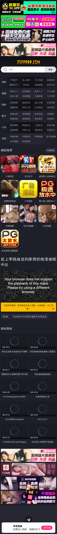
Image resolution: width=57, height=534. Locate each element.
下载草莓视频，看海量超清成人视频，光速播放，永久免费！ (29, 307)
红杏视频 (14, 141)
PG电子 (14, 80)
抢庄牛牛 (51, 84)
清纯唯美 (26, 118)
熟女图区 (39, 118)
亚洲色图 (26, 113)
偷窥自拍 (14, 113)
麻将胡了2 (14, 84)
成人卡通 (39, 102)
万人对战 (39, 80)
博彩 (4, 82)
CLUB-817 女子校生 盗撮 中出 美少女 (29, 316)
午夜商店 (26, 136)
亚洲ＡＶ (14, 91)
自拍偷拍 (26, 91)
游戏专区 (51, 80)
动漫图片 (51, 113)
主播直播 (39, 96)
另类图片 (51, 118)
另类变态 (51, 107)
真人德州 (26, 80)
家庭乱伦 (26, 125)
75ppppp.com (28, 62)
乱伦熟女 (39, 107)
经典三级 (26, 107)
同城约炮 (14, 136)
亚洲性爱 (14, 102)
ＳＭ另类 (51, 96)
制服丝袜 (14, 107)
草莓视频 (39, 136)
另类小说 (26, 130)
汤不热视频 (51, 136)
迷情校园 (14, 130)
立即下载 (47, 527)
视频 (4, 93)
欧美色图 (39, 113)
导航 (4, 138)
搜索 (50, 69)
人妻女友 (39, 125)
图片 (4, 115)
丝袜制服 (26, 96)
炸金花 (26, 84)
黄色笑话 (39, 130)
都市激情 (14, 125)
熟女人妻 (14, 96)
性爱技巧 (51, 130)
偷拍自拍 (26, 102)
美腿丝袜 (14, 118)
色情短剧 (26, 141)
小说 (4, 127)
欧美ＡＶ (39, 91)
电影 (4, 104)
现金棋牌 (39, 84)
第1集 (5, 316)
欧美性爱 (51, 102)
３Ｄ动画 (51, 91)
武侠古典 (51, 125)
